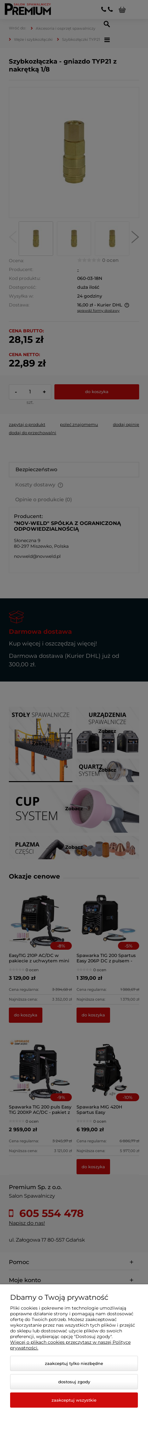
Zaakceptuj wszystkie (74, 1400)
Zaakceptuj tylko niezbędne (74, 1363)
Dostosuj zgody (74, 1381)
